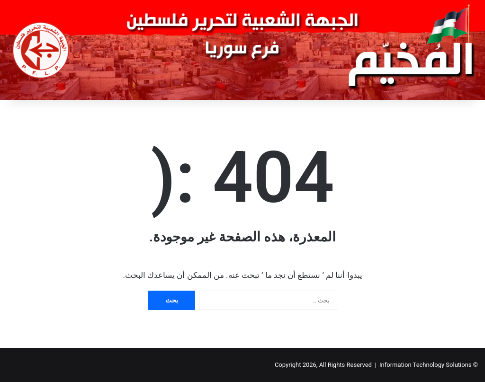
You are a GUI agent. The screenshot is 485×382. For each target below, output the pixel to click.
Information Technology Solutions (425, 364)
